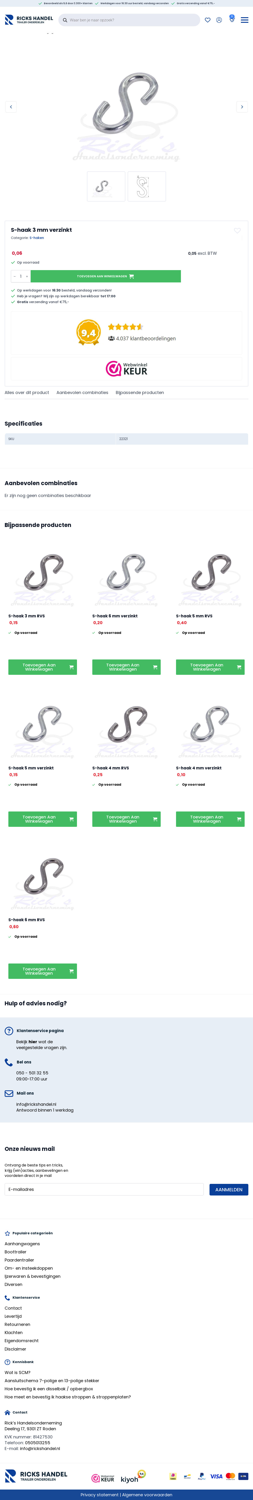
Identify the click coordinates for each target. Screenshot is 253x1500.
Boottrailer (16, 1252)
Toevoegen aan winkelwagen (102, 276)
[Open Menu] (244, 20)
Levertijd (13, 1316)
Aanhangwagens (22, 1244)
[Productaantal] (21, 276)
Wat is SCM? (17, 1372)
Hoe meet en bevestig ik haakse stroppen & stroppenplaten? (68, 1397)
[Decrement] (14, 276)
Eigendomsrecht (22, 1341)
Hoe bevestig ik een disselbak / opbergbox (49, 1389)
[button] (238, 230)
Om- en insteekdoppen (29, 1268)
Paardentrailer (19, 1260)
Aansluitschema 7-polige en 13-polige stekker (52, 1381)
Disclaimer (15, 1349)
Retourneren (17, 1324)
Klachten (14, 1332)
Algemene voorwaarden (147, 1495)
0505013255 (37, 1443)
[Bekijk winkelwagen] (231, 20)
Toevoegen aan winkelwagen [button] (39, 667)
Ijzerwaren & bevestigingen (32, 1276)
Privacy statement (100, 1495)
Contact (13, 1308)
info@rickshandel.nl (36, 1104)
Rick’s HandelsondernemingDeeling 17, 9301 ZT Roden (33, 1426)
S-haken (37, 237)
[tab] (27, 393)
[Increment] (27, 276)
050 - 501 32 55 (32, 1073)
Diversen (13, 1284)
